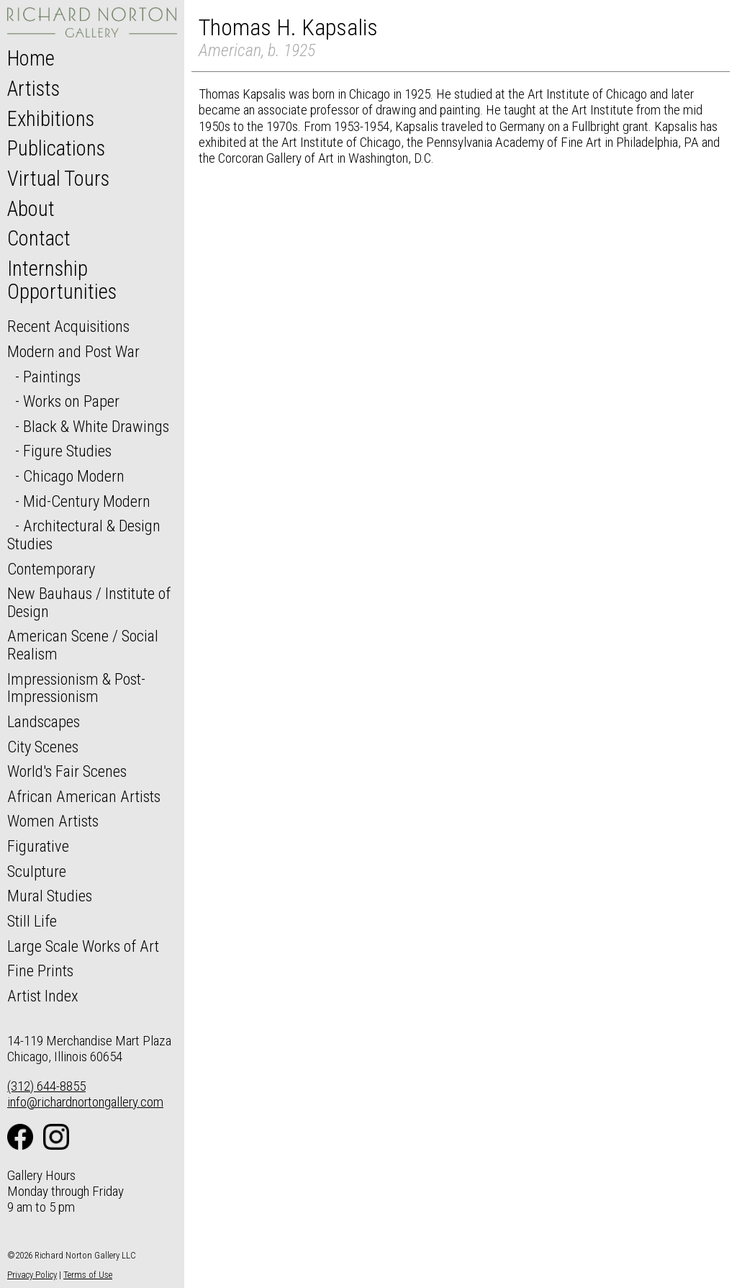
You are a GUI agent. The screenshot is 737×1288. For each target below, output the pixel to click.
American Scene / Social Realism (82, 644)
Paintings (52, 376)
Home (31, 58)
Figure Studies (67, 450)
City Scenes (42, 746)
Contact (39, 238)
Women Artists (53, 820)
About (31, 209)
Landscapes (43, 721)
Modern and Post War (73, 351)
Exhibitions (50, 119)
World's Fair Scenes (67, 771)
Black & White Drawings (96, 426)
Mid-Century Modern (86, 501)
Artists (33, 88)
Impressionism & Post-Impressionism (76, 688)
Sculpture (36, 871)
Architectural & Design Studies (83, 534)
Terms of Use (87, 1274)
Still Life (32, 920)
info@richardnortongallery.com (85, 1102)
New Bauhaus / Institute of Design (89, 602)
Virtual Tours (58, 178)
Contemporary (51, 568)
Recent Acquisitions (68, 326)
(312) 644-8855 (46, 1086)
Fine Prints (40, 970)
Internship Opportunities (62, 280)
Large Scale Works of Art (83, 946)
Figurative (38, 846)
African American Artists (83, 796)
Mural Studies (49, 895)
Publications (56, 148)
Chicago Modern (74, 476)
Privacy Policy (32, 1274)
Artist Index (42, 995)
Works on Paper (71, 401)
